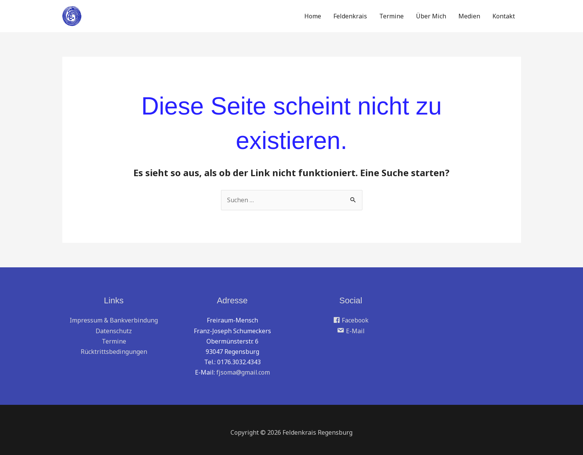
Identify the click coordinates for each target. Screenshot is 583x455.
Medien (469, 16)
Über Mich (431, 16)
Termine (391, 16)
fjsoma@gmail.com (243, 372)
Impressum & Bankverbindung (114, 320)
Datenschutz (114, 331)
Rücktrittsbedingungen (114, 351)
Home (312, 16)
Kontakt (503, 16)
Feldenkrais (350, 16)
